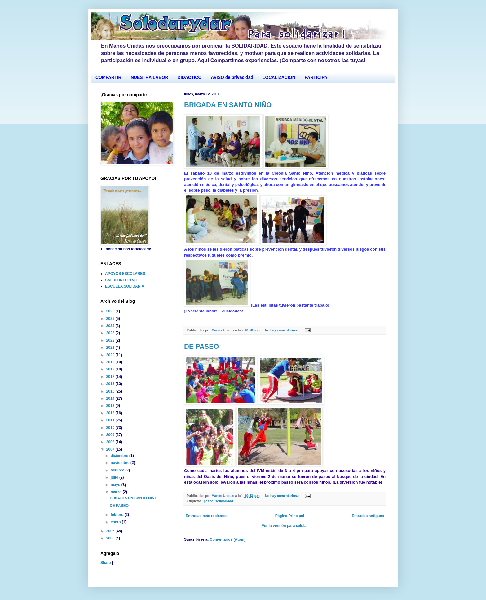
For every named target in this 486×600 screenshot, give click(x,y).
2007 (111, 449)
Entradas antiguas (368, 516)
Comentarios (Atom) (227, 539)
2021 (111, 347)
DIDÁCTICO (190, 77)
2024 (111, 326)
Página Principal (289, 516)
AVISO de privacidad (232, 77)
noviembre (120, 463)
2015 (111, 391)
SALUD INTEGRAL (121, 280)
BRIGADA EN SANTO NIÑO (228, 105)
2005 (111, 538)
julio (115, 477)
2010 (111, 427)
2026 (111, 311)
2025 (111, 318)
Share (105, 563)
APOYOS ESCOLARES (125, 273)
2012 (111, 413)
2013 (111, 405)
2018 (111, 369)
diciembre (120, 455)
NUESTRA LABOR (149, 77)
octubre (118, 470)
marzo (117, 492)
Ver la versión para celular (285, 526)
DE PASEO (201, 346)
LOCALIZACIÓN (279, 77)
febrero (118, 514)
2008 (111, 442)
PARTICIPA (316, 77)
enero (116, 522)
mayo (116, 485)
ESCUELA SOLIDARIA (124, 286)
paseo (208, 501)
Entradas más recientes (207, 516)
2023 (111, 333)
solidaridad (224, 501)
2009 (111, 435)
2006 (111, 531)
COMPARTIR (108, 77)
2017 (111, 377)
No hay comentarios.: (282, 330)
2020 (111, 355)
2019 (111, 362)
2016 (111, 384)
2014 (111, 398)
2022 (111, 340)
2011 (111, 420)
